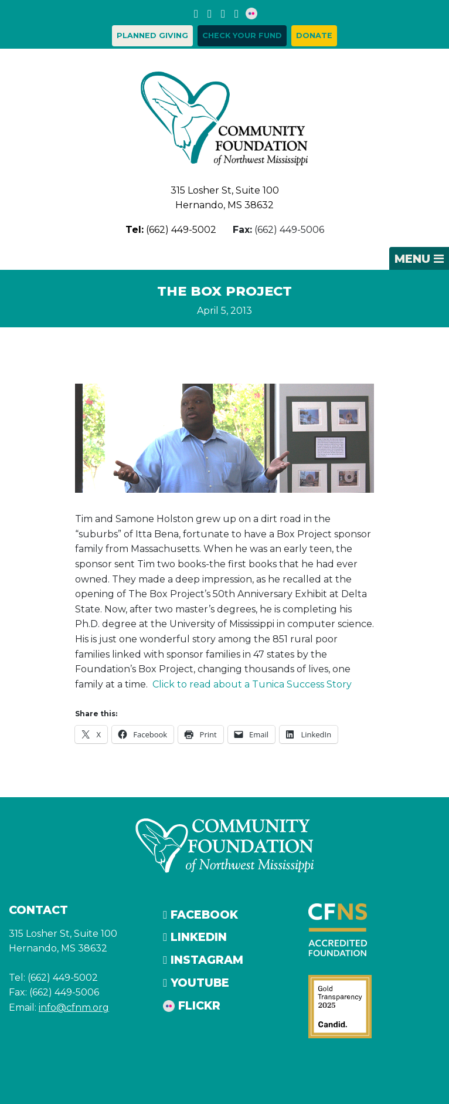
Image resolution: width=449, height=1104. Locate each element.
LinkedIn (195, 937)
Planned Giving (152, 35)
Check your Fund (242, 35)
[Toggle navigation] (419, 258)
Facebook (200, 914)
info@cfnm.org (74, 1007)
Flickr (191, 1005)
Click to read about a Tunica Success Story (252, 684)
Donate (314, 35)
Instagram (203, 960)
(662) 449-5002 (170, 229)
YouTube (196, 983)
